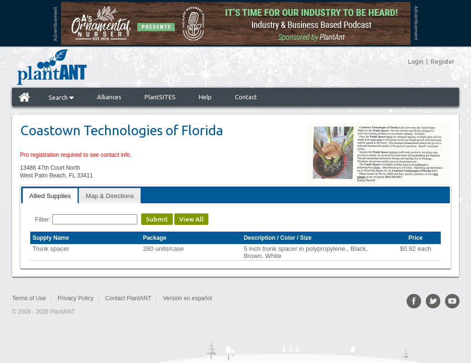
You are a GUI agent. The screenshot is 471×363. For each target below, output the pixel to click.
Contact (246, 97)
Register (442, 62)
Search (61, 97)
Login (415, 62)
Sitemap (233, 298)
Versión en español (187, 298)
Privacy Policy (76, 298)
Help (205, 97)
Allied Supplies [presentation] (50, 195)
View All (191, 219)
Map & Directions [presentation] (109, 195)
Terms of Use (29, 298)
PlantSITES (160, 97)
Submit (157, 219)
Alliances (109, 97)
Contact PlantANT (128, 298)
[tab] (50, 195)
